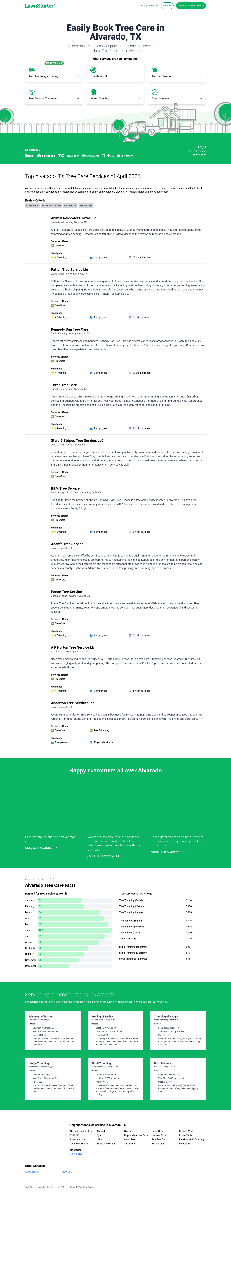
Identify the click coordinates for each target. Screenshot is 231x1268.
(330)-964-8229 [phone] (149, 5)
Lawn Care (67, 1172)
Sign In (167, 5)
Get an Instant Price (191, 5)
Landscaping (32, 1172)
